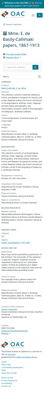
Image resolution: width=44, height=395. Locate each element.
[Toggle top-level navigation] (33, 15)
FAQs (3, 370)
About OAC (6, 364)
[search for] (19, 67)
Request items (12, 57)
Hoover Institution (14, 24)
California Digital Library (26, 357)
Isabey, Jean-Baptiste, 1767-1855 (15, 242)
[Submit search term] (35, 67)
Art (2, 236)
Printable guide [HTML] (16, 54)
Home (4, 362)
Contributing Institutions (12, 367)
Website (4, 333)
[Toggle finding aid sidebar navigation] (22, 76)
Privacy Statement (9, 380)
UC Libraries (10, 354)
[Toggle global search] (40, 15)
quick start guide (12, 5)
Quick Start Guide (9, 373)
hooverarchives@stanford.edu (14, 331)
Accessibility (6, 383)
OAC (13, 14)
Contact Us (6, 386)
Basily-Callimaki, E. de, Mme (13, 88)
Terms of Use (7, 377)
